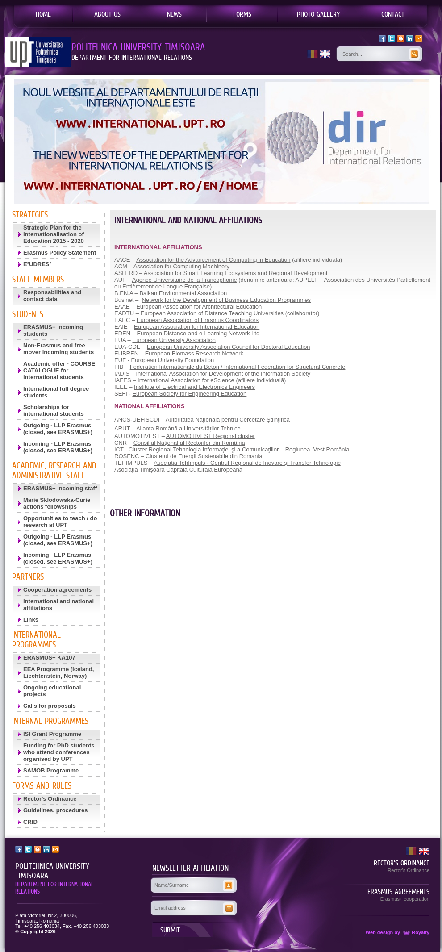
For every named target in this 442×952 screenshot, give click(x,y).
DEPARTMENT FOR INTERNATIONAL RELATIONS (54, 888)
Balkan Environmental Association (183, 293)
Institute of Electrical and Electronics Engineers (194, 387)
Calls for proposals (49, 705)
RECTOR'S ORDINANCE (401, 863)
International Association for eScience (186, 380)
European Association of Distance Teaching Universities (213, 313)
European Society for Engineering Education (189, 393)
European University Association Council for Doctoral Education (228, 346)
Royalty (415, 932)
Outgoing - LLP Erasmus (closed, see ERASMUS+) (57, 428)
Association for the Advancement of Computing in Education (213, 259)
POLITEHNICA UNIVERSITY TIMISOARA (52, 871)
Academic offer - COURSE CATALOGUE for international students (59, 370)
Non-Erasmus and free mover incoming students (58, 348)
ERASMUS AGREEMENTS (398, 891)
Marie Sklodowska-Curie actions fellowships (56, 503)
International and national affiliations (58, 604)
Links (30, 619)
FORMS (242, 14)
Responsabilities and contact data (52, 295)
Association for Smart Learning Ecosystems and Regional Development (236, 273)
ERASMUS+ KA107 (49, 657)
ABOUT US (107, 14)
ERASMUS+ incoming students (53, 330)
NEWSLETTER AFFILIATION (190, 868)
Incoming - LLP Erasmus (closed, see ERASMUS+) (57, 447)
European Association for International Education (196, 326)
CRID (30, 821)
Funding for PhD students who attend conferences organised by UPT (59, 752)
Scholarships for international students (53, 410)
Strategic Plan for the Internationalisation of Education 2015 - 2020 (53, 234)
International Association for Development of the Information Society (223, 373)
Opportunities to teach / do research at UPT (60, 521)
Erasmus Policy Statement (59, 252)
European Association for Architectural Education (199, 306)
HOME (43, 14)
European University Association (173, 340)
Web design (379, 932)
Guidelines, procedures (55, 810)
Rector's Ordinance (49, 798)
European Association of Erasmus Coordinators (198, 320)
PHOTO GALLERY (318, 14)
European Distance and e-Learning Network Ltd (198, 333)
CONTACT (392, 14)
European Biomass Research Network (194, 353)
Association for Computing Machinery (181, 266)
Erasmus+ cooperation (404, 899)
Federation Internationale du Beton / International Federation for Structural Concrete (238, 366)
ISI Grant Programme (52, 734)
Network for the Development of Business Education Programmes (226, 299)
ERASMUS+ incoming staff (60, 488)
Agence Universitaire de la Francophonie (184, 279)
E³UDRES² (37, 264)
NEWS (174, 14)
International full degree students (56, 392)
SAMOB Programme (51, 770)
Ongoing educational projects (52, 690)
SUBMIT (170, 930)
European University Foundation (172, 360)
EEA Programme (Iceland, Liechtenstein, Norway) (58, 672)
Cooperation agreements (57, 589)
